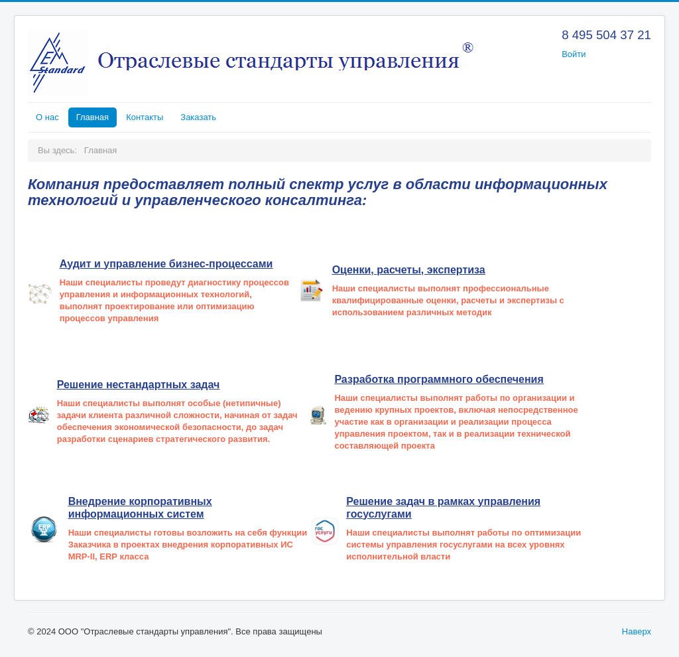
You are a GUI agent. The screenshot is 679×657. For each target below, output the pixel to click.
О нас (47, 117)
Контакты (144, 117)
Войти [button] (574, 54)
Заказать (198, 117)
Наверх (636, 631)
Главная (92, 117)
